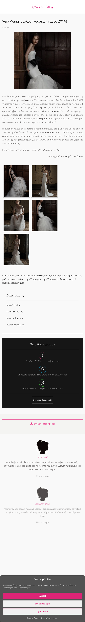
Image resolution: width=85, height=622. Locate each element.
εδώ (58, 149)
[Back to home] (42, 7)
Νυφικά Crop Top (15, 311)
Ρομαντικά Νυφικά (15, 324)
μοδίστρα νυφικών (53, 279)
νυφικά (72, 279)
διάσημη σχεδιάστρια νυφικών (66, 275)
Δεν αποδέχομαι (42, 603)
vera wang (21, 275)
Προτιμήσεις (42, 611)
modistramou (8, 275)
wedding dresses (35, 275)
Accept (42, 596)
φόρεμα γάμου (17, 282)
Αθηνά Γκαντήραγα (74, 156)
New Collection (14, 305)
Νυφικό (5, 27)
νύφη (65, 279)
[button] (3, 7)
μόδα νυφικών (9, 279)
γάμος (47, 275)
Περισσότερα (42, 474)
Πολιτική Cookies (33, 618)
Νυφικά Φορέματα (15, 318)
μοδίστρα (21, 279)
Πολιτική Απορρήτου (49, 618)
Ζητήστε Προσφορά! (42, 400)
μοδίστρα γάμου (35, 279)
